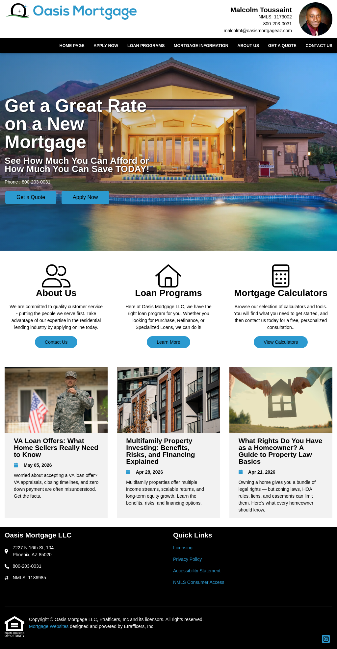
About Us (248, 45)
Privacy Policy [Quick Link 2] (187, 559)
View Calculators (281, 342)
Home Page (72, 45)
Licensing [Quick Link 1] (183, 547)
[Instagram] (326, 639)
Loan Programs (146, 45)
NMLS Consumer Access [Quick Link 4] (198, 582)
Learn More (168, 342)
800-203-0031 (277, 23)
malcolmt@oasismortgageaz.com (258, 30)
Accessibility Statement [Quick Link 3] (196, 570)
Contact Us (318, 45)
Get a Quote (282, 45)
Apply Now (105, 45)
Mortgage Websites (49, 626)
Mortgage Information (201, 45)
